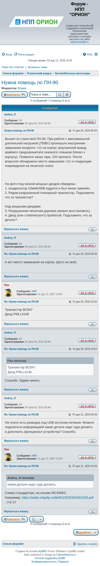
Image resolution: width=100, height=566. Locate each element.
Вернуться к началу (16, 229)
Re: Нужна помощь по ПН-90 (21, 254)
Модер (22, 88)
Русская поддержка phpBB (50, 558)
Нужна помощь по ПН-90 (29, 82)
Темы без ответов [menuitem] (12, 67)
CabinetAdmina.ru (66, 554)
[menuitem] (6, 54)
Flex (6, 285)
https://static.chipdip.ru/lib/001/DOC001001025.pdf (58, 497)
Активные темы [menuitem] (37, 67)
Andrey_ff (10, 114)
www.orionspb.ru (79, 42)
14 (20, 120)
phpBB (41, 551)
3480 (34, 291)
